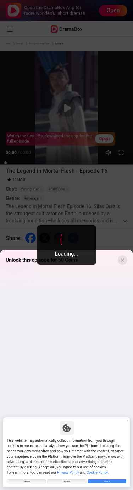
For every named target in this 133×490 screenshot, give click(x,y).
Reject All (66, 479)
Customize (26, 479)
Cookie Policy (97, 468)
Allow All (107, 479)
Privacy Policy (68, 468)
